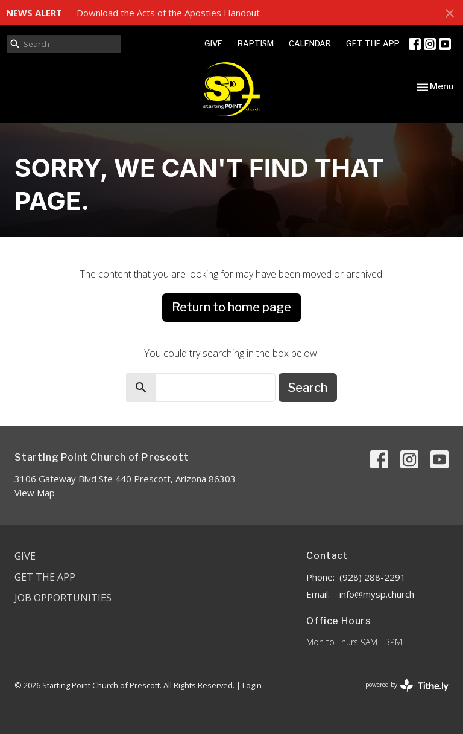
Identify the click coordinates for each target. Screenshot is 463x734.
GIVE (213, 43)
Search (307, 387)
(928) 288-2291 (372, 577)
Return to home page (231, 307)
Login (252, 685)
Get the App (44, 577)
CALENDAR (310, 43)
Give (25, 556)
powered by (407, 685)
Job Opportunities (63, 597)
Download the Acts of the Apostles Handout (168, 13)
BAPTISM (256, 43)
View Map (34, 493)
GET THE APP (373, 43)
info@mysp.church (376, 594)
